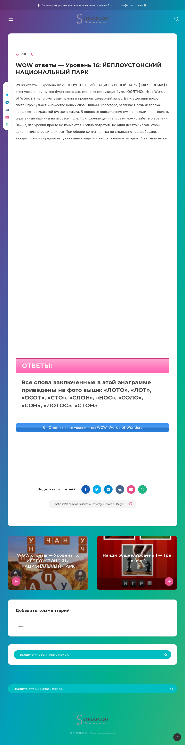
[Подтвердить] (165, 655)
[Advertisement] (92, 189)
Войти (20, 626)
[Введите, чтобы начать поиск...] (92, 654)
